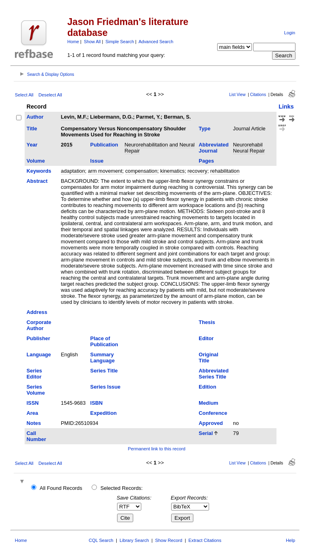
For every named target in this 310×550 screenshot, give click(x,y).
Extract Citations (205, 540)
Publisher (38, 338)
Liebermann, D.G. (111, 117)
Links (286, 106)
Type (204, 128)
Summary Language (102, 357)
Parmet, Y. (148, 117)
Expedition (103, 413)
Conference (213, 413)
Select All (24, 94)
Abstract (37, 181)
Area (32, 413)
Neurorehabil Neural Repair (249, 148)
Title (32, 128)
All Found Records (61, 488)
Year (32, 145)
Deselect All (50, 94)
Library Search (134, 540)
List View (237, 94)
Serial (206, 433)
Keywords (39, 171)
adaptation (73, 171)
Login (289, 32)
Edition (207, 387)
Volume (36, 161)
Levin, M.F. (74, 117)
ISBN (96, 403)
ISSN (33, 403)
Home (73, 41)
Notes (34, 423)
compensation (141, 171)
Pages (206, 161)
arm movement (105, 171)
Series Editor (34, 374)
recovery (197, 171)
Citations (258, 94)
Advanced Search (155, 41)
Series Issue (105, 387)
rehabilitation (225, 171)
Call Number (36, 436)
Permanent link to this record (156, 448)
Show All (92, 41)
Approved (211, 423)
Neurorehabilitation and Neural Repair (160, 148)
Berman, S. (177, 117)
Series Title (104, 371)
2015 (66, 145)
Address (37, 312)
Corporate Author (39, 325)
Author (35, 117)
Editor (206, 338)
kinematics (172, 171)
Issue (97, 161)
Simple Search (119, 41)
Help (290, 540)
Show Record (168, 540)
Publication (104, 145)
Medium (208, 403)
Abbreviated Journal (213, 148)
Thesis (207, 322)
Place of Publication (104, 341)
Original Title (208, 357)
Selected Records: (122, 488)
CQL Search (101, 540)
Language (39, 354)
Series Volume (36, 390)
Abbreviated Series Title (213, 374)
